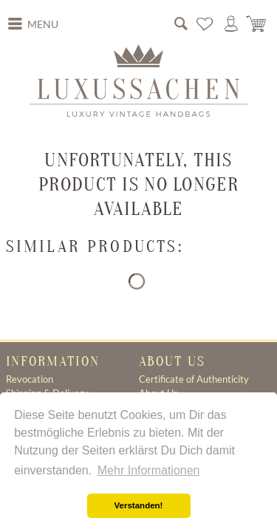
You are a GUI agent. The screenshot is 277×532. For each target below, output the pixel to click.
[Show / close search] (181, 23)
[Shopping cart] (257, 23)
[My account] (231, 23)
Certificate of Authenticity (194, 379)
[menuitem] (33, 24)
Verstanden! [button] (138, 505)
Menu (33, 22)
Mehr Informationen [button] (149, 470)
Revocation (29, 379)
